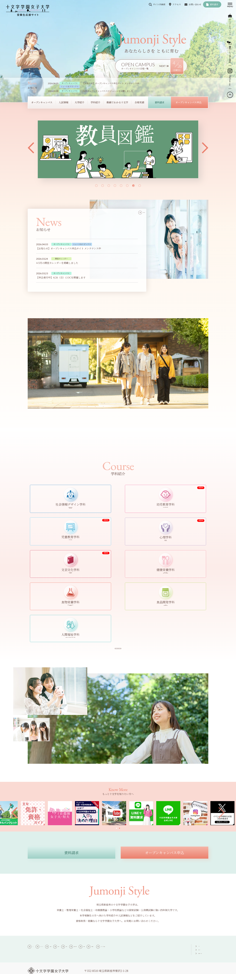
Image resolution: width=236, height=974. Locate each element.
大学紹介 (96, 902)
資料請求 (214, 4)
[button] (31, 147)
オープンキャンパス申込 (66, 907)
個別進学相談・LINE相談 (195, 908)
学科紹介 (113, 902)
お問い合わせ (195, 4)
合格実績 (157, 902)
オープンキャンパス (57, 902)
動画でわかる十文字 (135, 902)
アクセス (176, 4)
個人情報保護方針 (66, 969)
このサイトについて (39, 969)
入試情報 (80, 902)
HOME (36, 902)
